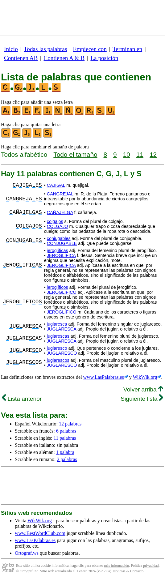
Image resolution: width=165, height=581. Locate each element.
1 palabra (65, 452)
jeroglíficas (57, 250)
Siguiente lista (142, 398)
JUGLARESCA (61, 329)
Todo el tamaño (75, 154)
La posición (104, 58)
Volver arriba (143, 389)
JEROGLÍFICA (61, 255)
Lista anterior (22, 398)
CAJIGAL (56, 185)
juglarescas (58, 336)
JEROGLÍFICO (61, 292)
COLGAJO (57, 226)
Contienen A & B (64, 58)
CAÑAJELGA (60, 212)
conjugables (59, 238)
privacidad (151, 565)
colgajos (55, 221)
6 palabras (66, 431)
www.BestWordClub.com (40, 533)
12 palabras (70, 423)
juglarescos (58, 360)
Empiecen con (90, 49)
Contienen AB (21, 58)
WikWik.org (145, 377)
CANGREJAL (60, 193)
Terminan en (127, 49)
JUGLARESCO (62, 353)
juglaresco (57, 348)
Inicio (11, 49)
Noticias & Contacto (128, 571)
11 (139, 154)
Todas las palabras (45, 49)
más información (116, 565)
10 (126, 154)
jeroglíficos (57, 287)
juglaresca (57, 324)
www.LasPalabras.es (103, 377)
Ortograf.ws (27, 553)
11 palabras (65, 438)
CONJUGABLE (62, 243)
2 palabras (67, 459)
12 (153, 154)
